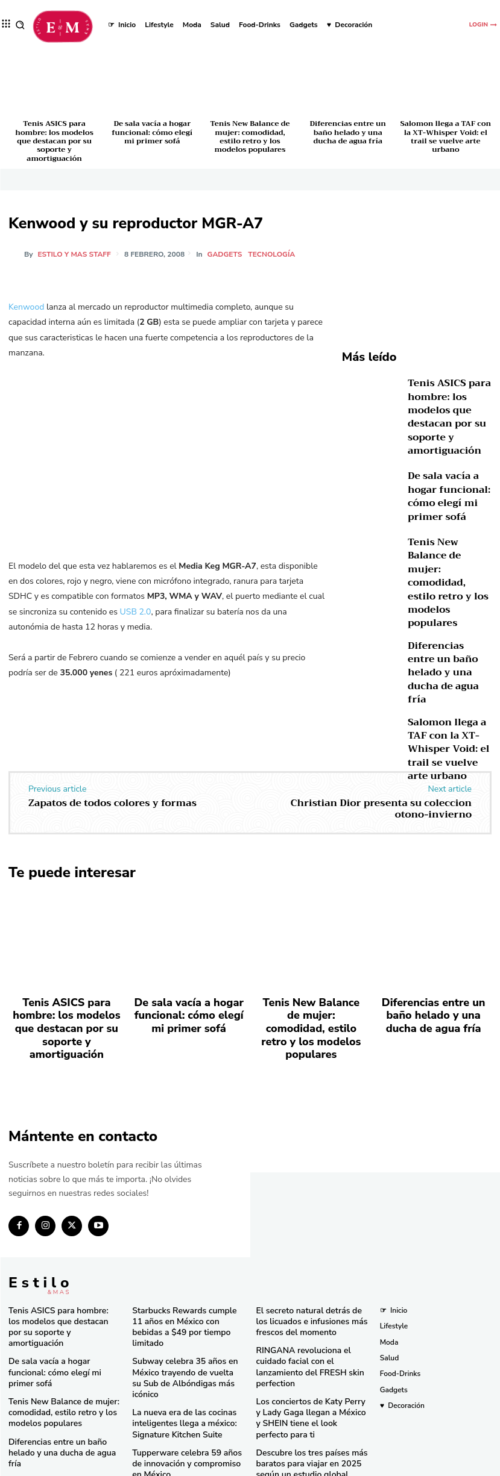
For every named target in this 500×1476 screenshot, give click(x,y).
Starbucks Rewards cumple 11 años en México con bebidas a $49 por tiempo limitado (182, 1266)
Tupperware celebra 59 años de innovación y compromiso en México (184, 1376)
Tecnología (273, 254)
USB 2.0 (135, 612)
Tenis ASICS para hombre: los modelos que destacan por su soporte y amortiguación (54, 140)
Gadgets (226, 254)
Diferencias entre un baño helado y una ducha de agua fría (347, 132)
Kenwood (26, 307)
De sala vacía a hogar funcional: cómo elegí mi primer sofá (152, 132)
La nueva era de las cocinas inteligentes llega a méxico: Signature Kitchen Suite (177, 1339)
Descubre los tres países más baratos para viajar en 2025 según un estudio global (304, 1385)
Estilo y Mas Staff (74, 254)
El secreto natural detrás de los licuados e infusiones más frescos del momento (311, 1266)
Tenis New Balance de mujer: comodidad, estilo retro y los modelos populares (250, 136)
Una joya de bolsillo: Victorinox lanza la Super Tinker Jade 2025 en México (184, 1412)
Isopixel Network (385, 1466)
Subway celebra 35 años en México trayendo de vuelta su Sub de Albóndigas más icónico (187, 1303)
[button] (20, 25)
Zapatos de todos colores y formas (112, 780)
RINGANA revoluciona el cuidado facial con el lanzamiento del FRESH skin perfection (311, 1303)
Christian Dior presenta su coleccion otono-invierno (381, 786)
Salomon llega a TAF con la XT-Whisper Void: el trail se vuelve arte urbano (445, 136)
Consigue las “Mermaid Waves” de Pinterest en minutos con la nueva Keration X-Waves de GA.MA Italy (307, 1427)
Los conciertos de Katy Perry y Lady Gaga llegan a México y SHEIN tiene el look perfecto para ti (311, 1344)
